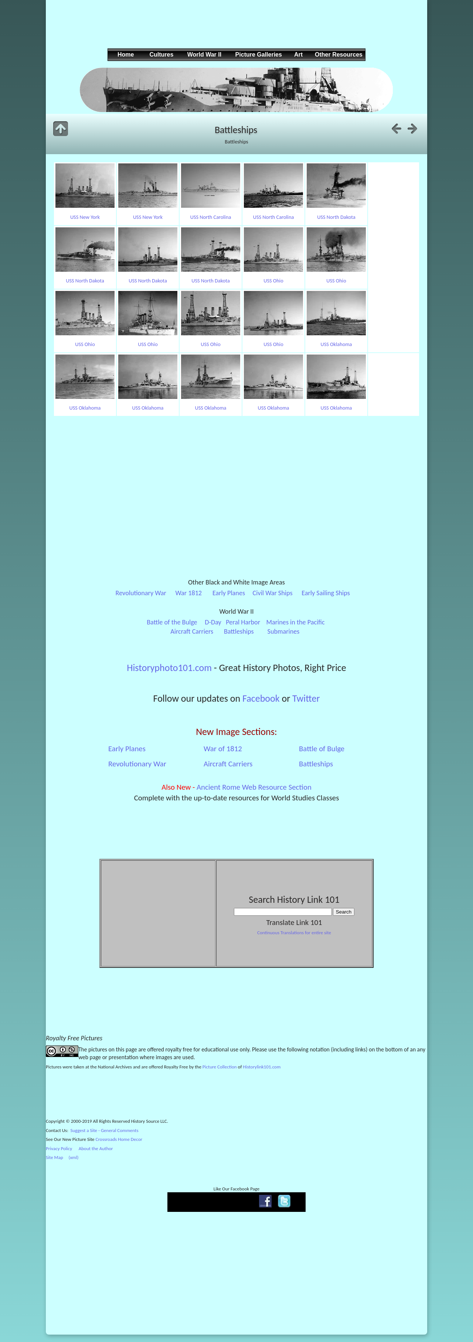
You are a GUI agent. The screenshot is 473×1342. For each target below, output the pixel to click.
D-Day (213, 622)
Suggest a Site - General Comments (105, 1130)
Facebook (261, 698)
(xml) (73, 1157)
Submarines (284, 631)
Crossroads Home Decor (119, 1139)
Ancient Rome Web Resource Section (254, 787)
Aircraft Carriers (191, 631)
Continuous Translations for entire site (294, 932)
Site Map (54, 1157)
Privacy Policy (59, 1148)
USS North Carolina (210, 217)
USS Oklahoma (336, 344)
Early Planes (228, 593)
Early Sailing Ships (326, 593)
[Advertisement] (235, 30)
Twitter (306, 698)
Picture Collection (220, 1067)
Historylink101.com (261, 1067)
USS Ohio (273, 280)
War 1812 (189, 593)
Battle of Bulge (321, 748)
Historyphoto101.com (169, 668)
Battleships (239, 631)
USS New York (85, 217)
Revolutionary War (141, 593)
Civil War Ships (273, 593)
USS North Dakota (336, 217)
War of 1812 (223, 748)
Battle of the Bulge (172, 622)
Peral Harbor (243, 622)
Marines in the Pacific (295, 622)
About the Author (96, 1148)
